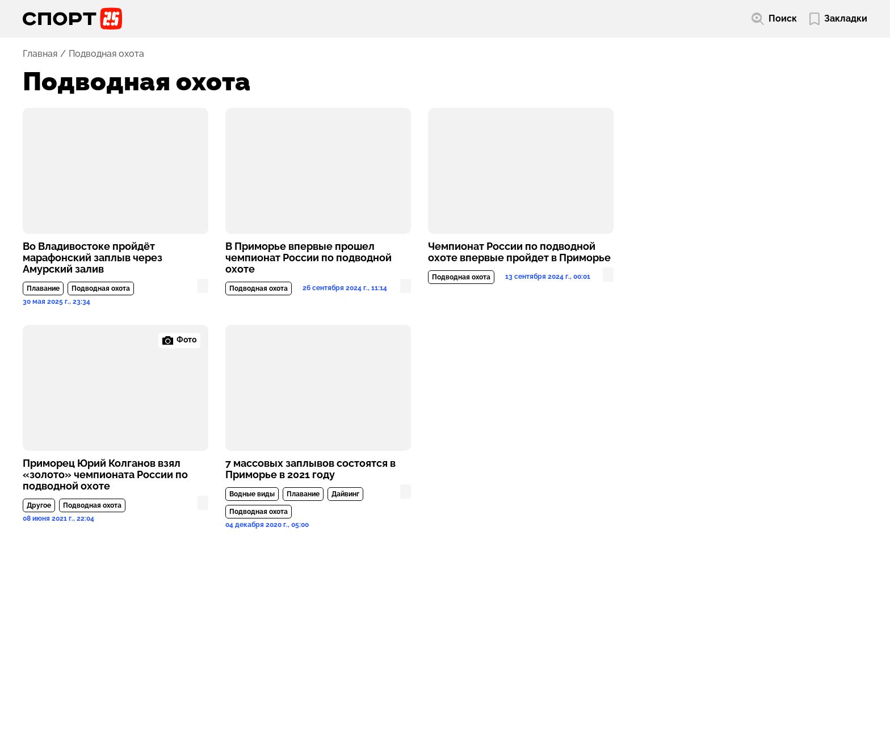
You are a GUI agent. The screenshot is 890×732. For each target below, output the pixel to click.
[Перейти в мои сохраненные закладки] (838, 19)
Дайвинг (345, 494)
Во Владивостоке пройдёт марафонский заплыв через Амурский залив (92, 258)
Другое (39, 505)
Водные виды (252, 494)
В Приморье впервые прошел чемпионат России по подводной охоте (308, 258)
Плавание (43, 288)
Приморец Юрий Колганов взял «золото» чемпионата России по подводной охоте (105, 475)
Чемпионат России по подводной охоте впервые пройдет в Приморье (519, 252)
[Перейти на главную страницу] (72, 19)
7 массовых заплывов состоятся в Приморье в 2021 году (310, 469)
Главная (40, 54)
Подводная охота (101, 288)
